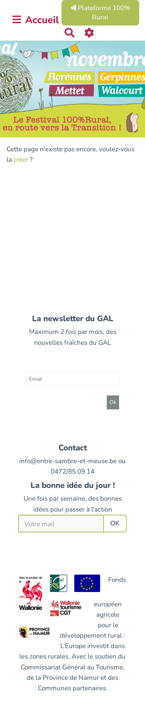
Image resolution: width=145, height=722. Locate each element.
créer (21, 159)
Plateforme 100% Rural (100, 12)
